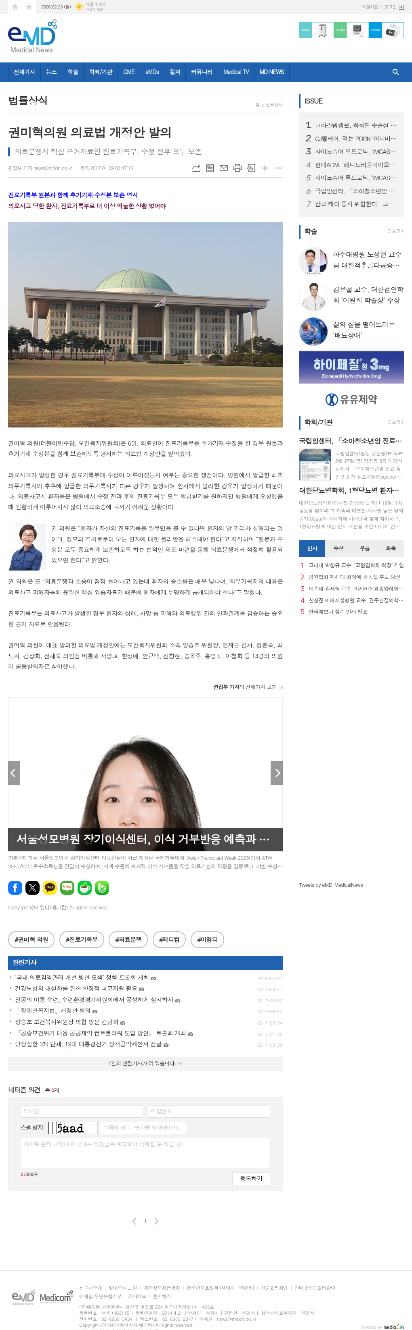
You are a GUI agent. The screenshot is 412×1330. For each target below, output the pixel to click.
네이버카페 (85, 888)
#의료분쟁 (128, 939)
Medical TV (236, 72)
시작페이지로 (15, 7)
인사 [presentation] (312, 548)
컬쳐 (175, 72)
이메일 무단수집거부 (100, 1296)
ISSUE (313, 101)
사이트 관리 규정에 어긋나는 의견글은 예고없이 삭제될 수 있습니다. (105, 1144)
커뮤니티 (201, 72)
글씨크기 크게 (265, 168)
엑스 (32, 888)
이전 (134, 1221)
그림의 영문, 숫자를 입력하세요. (141, 1127)
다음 (156, 1221)
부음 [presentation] (364, 548)
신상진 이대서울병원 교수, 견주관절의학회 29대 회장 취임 (356, 600)
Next (277, 773)
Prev (14, 773)
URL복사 (196, 168)
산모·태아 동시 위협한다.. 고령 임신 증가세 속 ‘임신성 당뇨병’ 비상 (356, 204)
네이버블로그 (67, 888)
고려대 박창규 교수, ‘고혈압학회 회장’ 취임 (356, 565)
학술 (72, 72)
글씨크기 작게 (279, 168)
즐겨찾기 (29, 7)
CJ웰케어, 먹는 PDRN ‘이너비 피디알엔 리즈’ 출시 (356, 139)
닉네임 (31, 1111)
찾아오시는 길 (122, 1288)
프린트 (237, 168)
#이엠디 (207, 939)
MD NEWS (272, 72)
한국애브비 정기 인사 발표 (338, 611)
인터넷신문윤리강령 (315, 1288)
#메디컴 (169, 939)
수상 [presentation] (338, 548)
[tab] (312, 548)
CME (129, 72)
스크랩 (251, 168)
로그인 (390, 7)
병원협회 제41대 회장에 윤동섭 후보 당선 (354, 577)
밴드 (102, 888)
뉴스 (51, 72)
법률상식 (274, 105)
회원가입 (370, 7)
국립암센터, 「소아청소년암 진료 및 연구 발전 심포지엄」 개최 (356, 191)
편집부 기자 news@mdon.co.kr (40, 167)
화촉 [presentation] (390, 548)
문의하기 (162, 1296)
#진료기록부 (82, 939)
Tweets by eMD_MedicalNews (331, 884)
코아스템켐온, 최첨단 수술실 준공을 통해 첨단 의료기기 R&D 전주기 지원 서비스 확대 (356, 125)
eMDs (152, 72)
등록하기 (251, 1178)
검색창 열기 (396, 72)
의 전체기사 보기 (245, 687)
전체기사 (24, 72)
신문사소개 (90, 1288)
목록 (210, 168)
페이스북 (15, 888)
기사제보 (137, 1296)
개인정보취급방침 (161, 1288)
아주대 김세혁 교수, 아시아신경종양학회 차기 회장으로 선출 (356, 588)
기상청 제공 (94, 9)
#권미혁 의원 (31, 939)
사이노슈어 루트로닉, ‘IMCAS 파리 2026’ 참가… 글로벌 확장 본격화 (356, 151)
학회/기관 (100, 72)
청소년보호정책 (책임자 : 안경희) (220, 1288)
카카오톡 (50, 888)
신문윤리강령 (274, 1288)
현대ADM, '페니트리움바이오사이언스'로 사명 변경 (356, 165)
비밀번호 (161, 1111)
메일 (224, 168)
